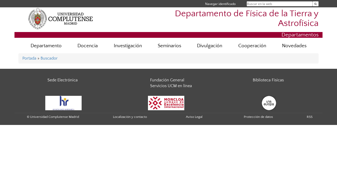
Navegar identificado (220, 4)
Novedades (294, 46)
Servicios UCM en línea (171, 85)
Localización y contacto (130, 117)
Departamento (46, 46)
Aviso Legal (194, 117)
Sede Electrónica (62, 80)
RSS (310, 117)
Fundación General (167, 80)
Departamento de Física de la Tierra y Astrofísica (247, 18)
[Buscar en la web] (316, 3)
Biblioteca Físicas (268, 80)
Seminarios (169, 46)
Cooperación (252, 46)
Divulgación (209, 46)
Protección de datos (258, 117)
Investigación (128, 46)
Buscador (49, 58)
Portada (29, 58)
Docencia (87, 46)
